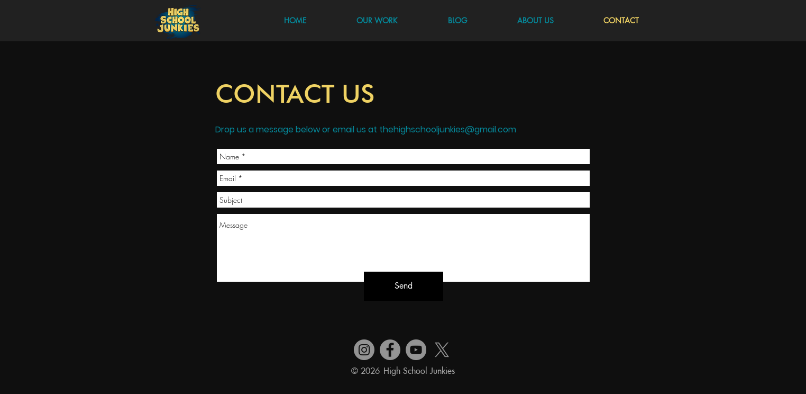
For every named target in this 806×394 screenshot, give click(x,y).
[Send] (403, 286)
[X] (442, 349)
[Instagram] (364, 349)
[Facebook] (390, 349)
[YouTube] (416, 349)
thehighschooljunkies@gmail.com (447, 129)
